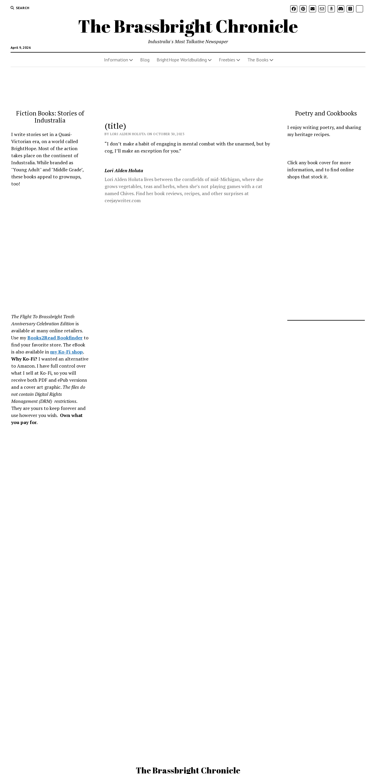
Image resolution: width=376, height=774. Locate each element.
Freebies (227, 60)
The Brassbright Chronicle (188, 26)
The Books (257, 60)
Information (116, 60)
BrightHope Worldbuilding (182, 60)
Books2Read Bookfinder (55, 337)
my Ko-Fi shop (66, 352)
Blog (145, 60)
